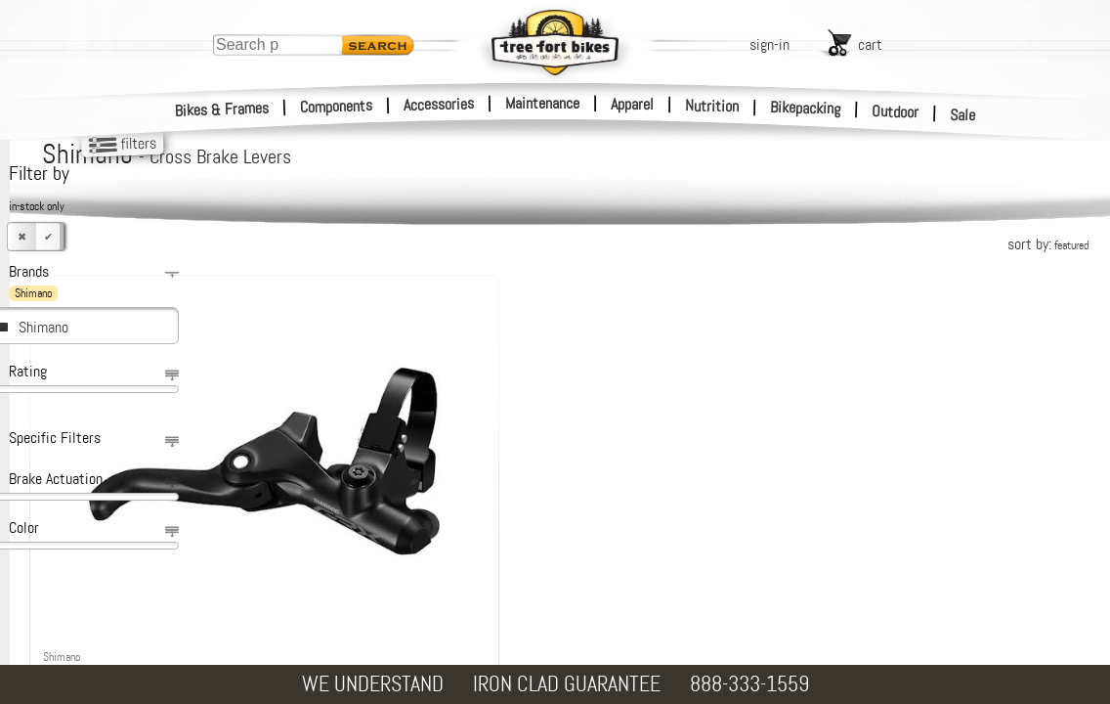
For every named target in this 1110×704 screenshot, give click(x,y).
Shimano (43, 327)
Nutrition (712, 105)
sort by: (1048, 244)
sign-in (769, 44)
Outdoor (895, 111)
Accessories (439, 104)
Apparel (632, 104)
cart (870, 44)
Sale (963, 115)
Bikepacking (805, 108)
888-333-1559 (749, 684)
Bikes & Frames (222, 109)
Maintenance (542, 103)
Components (336, 106)
